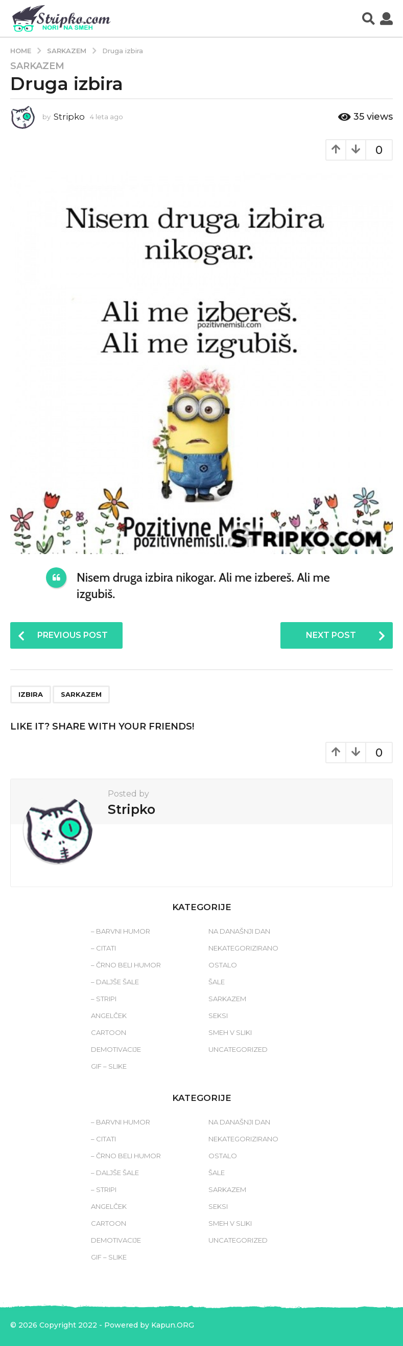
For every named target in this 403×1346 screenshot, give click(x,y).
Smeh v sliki (230, 1032)
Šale (216, 982)
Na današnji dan (239, 931)
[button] (368, 18)
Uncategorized (238, 1049)
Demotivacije (116, 1049)
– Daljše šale (115, 982)
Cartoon (108, 1032)
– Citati (103, 948)
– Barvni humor (120, 931)
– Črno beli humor (126, 965)
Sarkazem (37, 66)
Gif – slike (109, 1066)
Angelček (109, 1015)
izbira (30, 694)
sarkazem (81, 694)
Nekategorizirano (243, 948)
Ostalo (222, 965)
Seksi (218, 1015)
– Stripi (103, 999)
